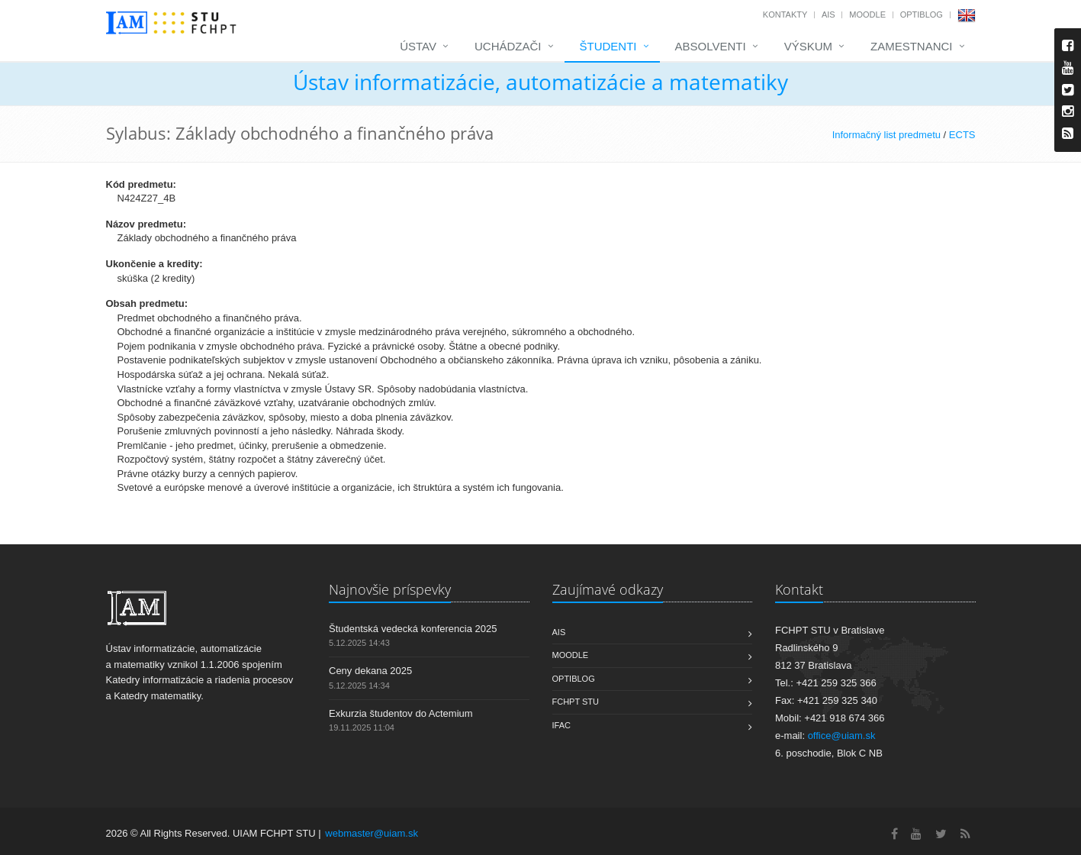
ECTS (962, 134)
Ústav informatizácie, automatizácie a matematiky (540, 81)
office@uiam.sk (842, 735)
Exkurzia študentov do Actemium (401, 713)
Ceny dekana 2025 (370, 670)
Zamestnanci (911, 46)
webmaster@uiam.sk (371, 833)
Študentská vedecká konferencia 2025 (413, 628)
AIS (828, 14)
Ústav (418, 46)
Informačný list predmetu (886, 134)
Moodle (867, 14)
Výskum (808, 46)
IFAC (561, 725)
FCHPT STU (576, 701)
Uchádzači (508, 46)
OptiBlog (921, 14)
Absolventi (710, 46)
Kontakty (785, 14)
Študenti (608, 46)
